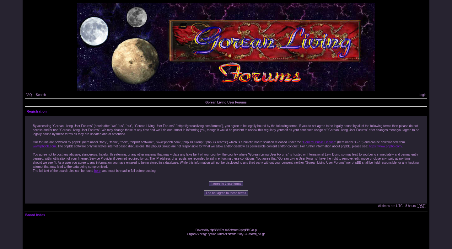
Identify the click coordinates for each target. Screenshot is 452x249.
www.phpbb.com (44, 146)
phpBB (213, 230)
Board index (35, 215)
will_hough (259, 234)
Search (41, 95)
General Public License (319, 142)
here (97, 170)
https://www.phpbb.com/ (385, 146)
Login (422, 95)
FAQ (28, 95)
